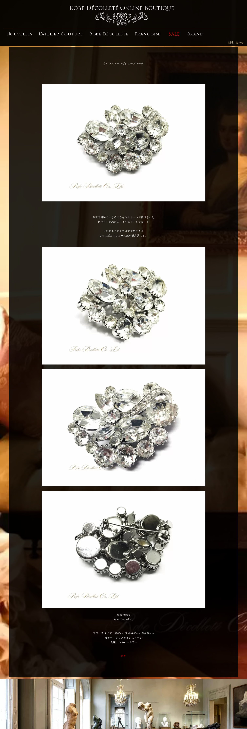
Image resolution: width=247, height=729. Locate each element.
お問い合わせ (236, 42)
